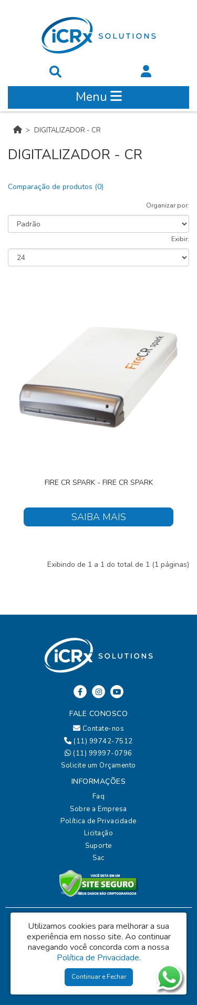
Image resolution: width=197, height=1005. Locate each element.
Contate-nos (99, 728)
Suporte (98, 846)
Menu (99, 97)
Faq (98, 796)
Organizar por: (167, 205)
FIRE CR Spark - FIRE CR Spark (99, 483)
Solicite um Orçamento (98, 765)
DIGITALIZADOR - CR (67, 130)
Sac (98, 858)
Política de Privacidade (98, 821)
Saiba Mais (98, 517)
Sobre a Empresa (98, 809)
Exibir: (180, 239)
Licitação (98, 833)
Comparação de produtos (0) (55, 187)
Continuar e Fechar (98, 976)
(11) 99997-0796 (98, 753)
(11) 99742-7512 (98, 741)
